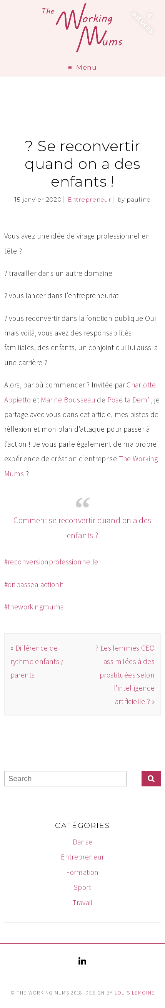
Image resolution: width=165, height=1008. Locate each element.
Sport (82, 887)
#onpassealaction (32, 584)
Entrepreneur (90, 199)
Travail (82, 902)
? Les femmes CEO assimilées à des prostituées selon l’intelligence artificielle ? (125, 674)
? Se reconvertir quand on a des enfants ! (82, 163)
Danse (83, 841)
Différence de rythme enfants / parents (37, 661)
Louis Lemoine (135, 993)
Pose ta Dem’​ (128, 399)
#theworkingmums (34, 606)
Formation (82, 872)
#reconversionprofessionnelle (51, 561)
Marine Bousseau (68, 399)
